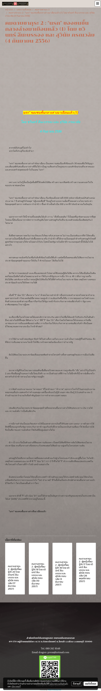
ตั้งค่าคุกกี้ (76, 684)
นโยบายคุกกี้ (16, 686)
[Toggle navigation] (97, 4)
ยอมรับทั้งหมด (90, 684)
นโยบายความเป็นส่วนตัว (59, 684)
